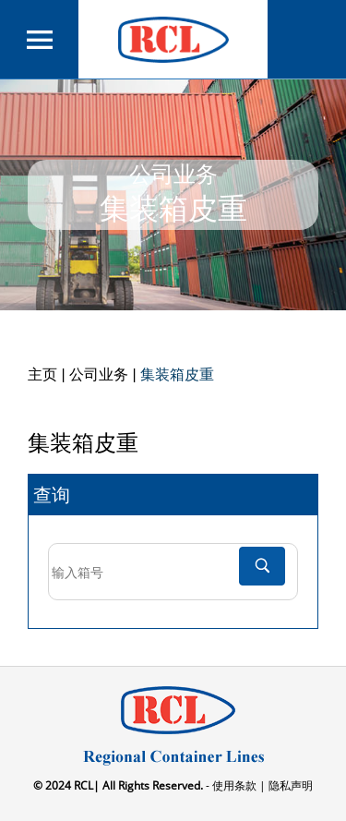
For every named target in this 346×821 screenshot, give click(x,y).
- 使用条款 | (234, 785)
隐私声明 (289, 785)
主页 (42, 374)
